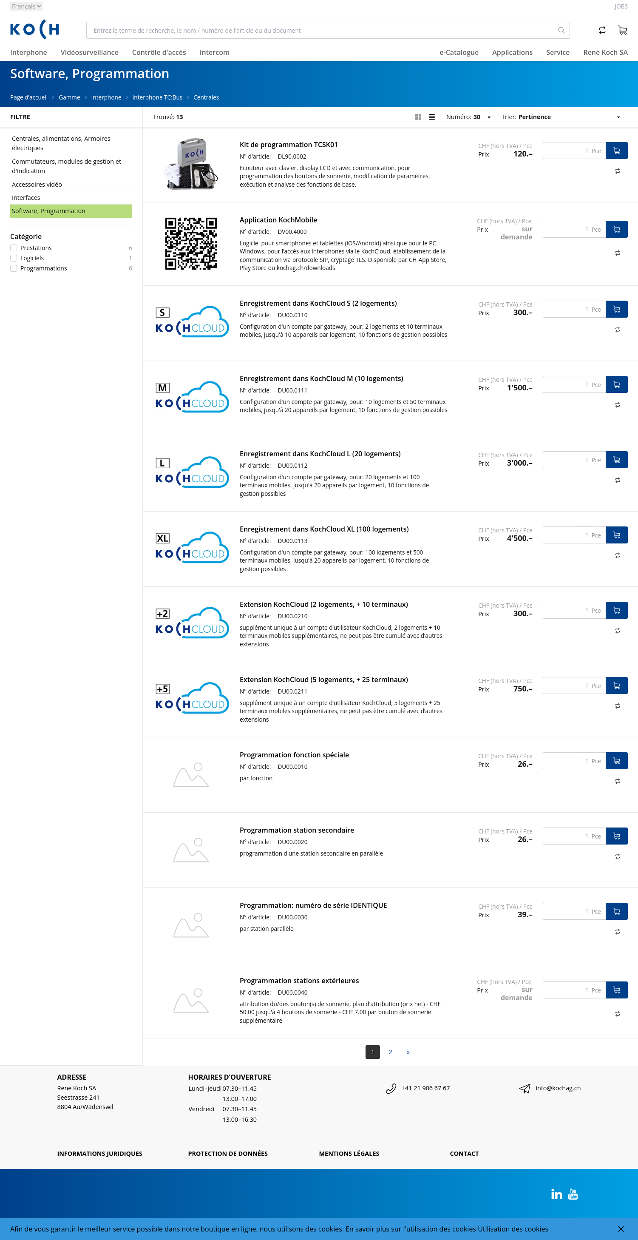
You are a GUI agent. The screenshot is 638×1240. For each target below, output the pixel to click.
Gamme (69, 97)
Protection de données (228, 1153)
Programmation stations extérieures (299, 980)
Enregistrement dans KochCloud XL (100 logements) (324, 529)
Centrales (206, 97)
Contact (464, 1153)
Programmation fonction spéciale (294, 754)
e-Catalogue (459, 52)
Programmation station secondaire (297, 830)
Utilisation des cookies (513, 1229)
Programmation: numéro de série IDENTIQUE (313, 905)
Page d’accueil (29, 97)
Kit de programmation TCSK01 (289, 144)
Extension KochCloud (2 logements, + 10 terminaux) (324, 604)
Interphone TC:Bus (158, 97)
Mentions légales (349, 1153)
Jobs (621, 6)
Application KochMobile (278, 220)
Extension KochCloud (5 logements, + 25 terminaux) (324, 679)
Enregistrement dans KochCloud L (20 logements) (320, 453)
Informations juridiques (99, 1153)
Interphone (106, 97)
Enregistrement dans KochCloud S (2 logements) (318, 303)
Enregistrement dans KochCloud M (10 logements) (321, 378)
